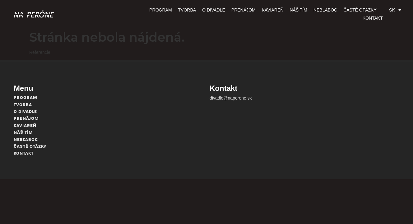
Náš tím (278, 14)
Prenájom (223, 14)
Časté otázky (339, 14)
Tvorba (167, 14)
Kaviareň (252, 14)
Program (140, 14)
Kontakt (373, 14)
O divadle (193, 14)
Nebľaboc (305, 14)
